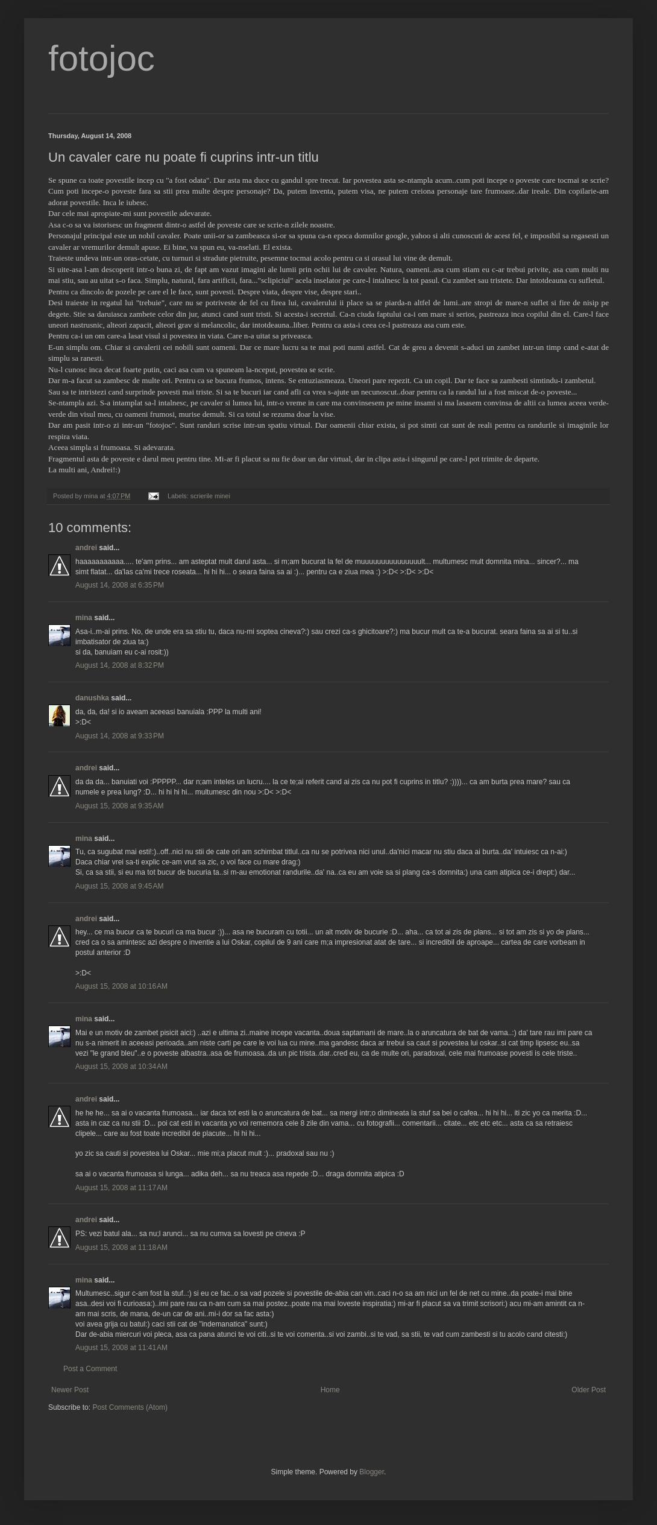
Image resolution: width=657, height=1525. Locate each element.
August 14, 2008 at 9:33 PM (119, 736)
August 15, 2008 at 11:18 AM (121, 1247)
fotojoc (101, 58)
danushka (92, 698)
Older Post (588, 1390)
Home (330, 1390)
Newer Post (70, 1390)
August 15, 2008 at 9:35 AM (119, 806)
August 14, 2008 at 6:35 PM (119, 585)
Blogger (371, 1472)
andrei (86, 548)
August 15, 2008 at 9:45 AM (119, 886)
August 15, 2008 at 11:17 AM (121, 1188)
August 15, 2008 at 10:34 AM (121, 1066)
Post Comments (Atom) (130, 1407)
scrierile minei (210, 495)
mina (83, 617)
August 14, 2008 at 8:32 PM (119, 665)
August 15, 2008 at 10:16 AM (121, 986)
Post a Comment (90, 1369)
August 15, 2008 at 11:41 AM (121, 1347)
